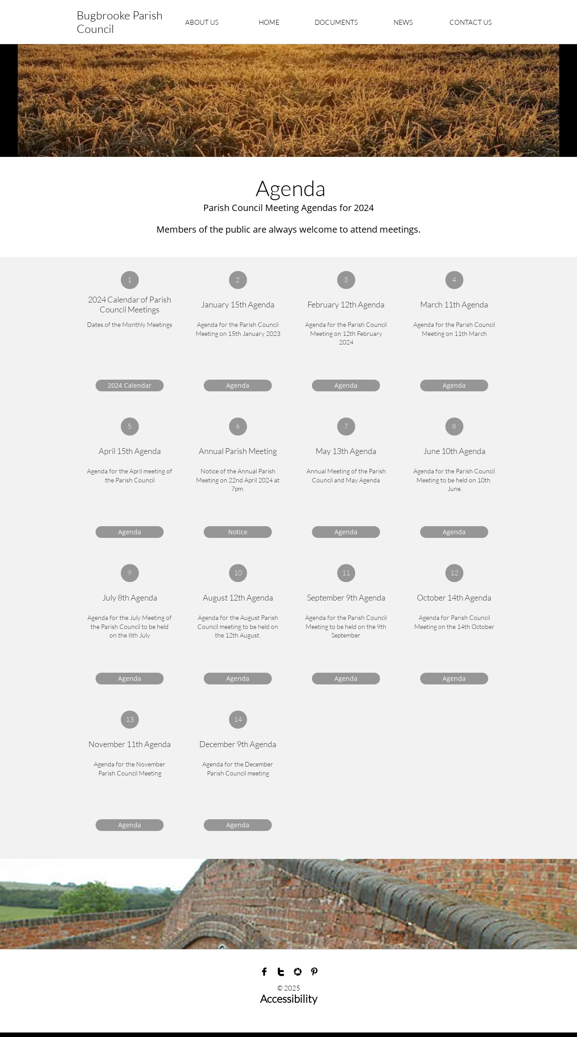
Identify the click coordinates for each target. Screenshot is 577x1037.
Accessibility (288, 998)
